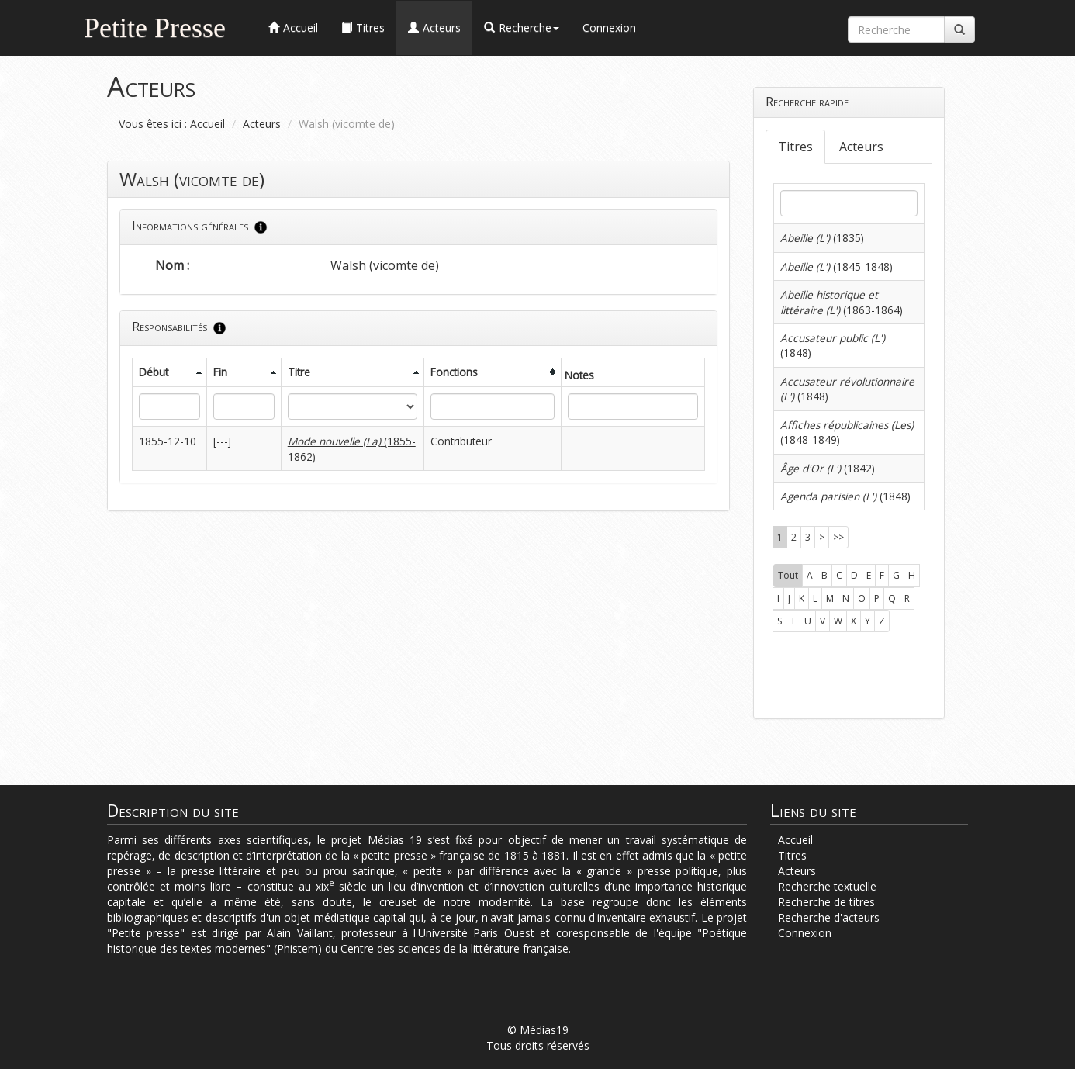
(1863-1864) (841, 302)
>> (838, 537)
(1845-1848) (836, 266)
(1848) (845, 496)
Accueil (207, 123)
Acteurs (262, 123)
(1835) (822, 237)
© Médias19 (538, 1029)
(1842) (827, 468)
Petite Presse (155, 26)
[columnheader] (170, 372)
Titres (795, 146)
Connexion (609, 27)
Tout (788, 575)
